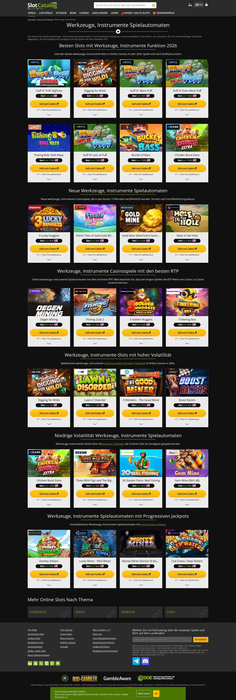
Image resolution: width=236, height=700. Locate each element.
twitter (41, 662)
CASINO (84, 13)
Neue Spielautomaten (39, 655)
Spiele (32, 13)
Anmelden (201, 639)
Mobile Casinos (68, 642)
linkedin (30, 662)
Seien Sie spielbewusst (51, 110)
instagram (46, 662)
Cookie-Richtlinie (101, 646)
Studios (61, 13)
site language (196, 4)
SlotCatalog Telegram (136, 659)
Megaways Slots (36, 642)
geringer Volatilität (113, 444)
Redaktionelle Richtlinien (105, 650)
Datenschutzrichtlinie (103, 642)
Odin (171, 612)
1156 (49, 160)
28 (49, 96)
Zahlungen (100, 13)
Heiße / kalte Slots (137, 13)
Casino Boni (66, 634)
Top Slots (32, 629)
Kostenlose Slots (36, 634)
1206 (141, 160)
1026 (187, 96)
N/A (49, 241)
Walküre (128, 612)
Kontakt (64, 646)
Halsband (38, 612)
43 (95, 96)
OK (156, 694)
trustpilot (58, 662)
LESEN (114, 13)
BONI (73, 13)
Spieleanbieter (35, 646)
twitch (52, 662)
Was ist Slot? (101, 629)
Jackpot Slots (34, 638)
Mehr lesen (143, 693)
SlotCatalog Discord (145, 659)
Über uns (97, 634)
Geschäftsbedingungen (104, 638)
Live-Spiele (46, 13)
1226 (187, 160)
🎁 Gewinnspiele (163, 13)
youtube (35, 662)
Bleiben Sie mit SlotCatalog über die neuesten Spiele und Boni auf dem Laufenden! (168, 632)
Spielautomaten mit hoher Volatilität (124, 363)
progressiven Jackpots (153, 524)
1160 (95, 160)
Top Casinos (66, 629)
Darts (80, 612)
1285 (95, 405)
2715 (141, 405)
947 (141, 96)
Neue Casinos (67, 638)
